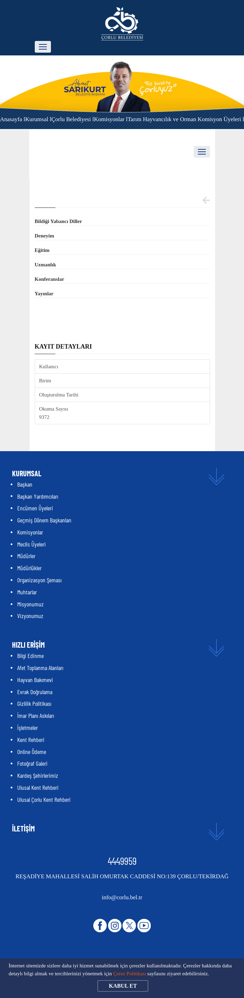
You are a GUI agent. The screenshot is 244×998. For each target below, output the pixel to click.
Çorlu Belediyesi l (72, 119)
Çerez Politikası (129, 973)
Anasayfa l (12, 119)
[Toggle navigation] (43, 47)
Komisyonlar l (111, 119)
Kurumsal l (38, 119)
